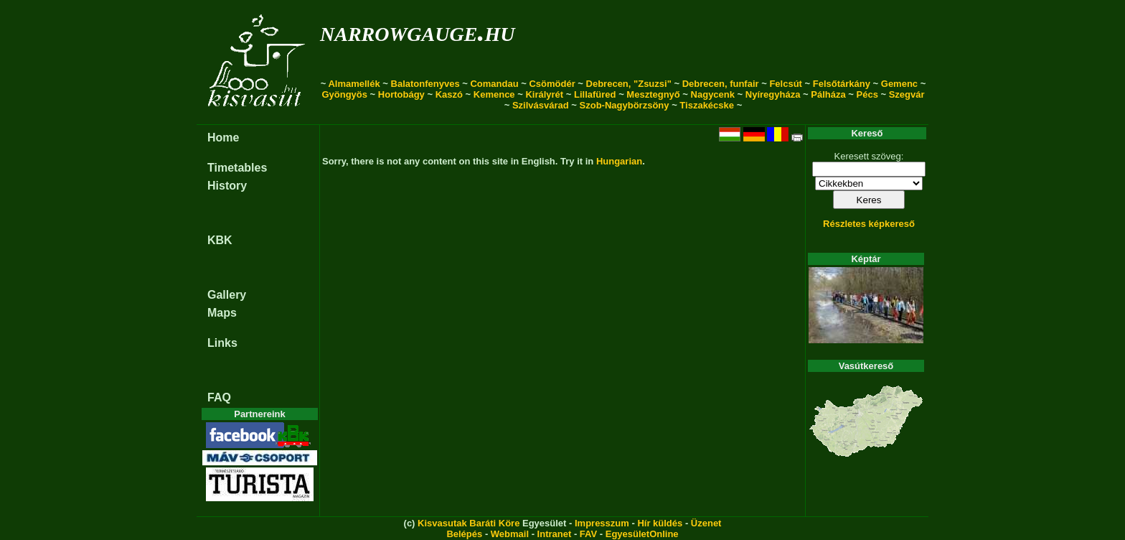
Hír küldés (659, 523)
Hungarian (619, 161)
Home (223, 137)
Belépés (464, 534)
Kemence (494, 94)
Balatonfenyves (425, 83)
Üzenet (706, 523)
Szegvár (907, 94)
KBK (219, 240)
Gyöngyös (344, 94)
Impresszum (602, 523)
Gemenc (899, 83)
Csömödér (552, 83)
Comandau (494, 83)
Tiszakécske (706, 105)
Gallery (226, 295)
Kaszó (449, 94)
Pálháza (828, 94)
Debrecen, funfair (720, 83)
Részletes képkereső (869, 223)
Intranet (554, 534)
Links (222, 343)
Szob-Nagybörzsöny (624, 105)
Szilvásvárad (540, 105)
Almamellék (354, 83)
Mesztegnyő (652, 94)
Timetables (237, 168)
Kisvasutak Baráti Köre (468, 523)
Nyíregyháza (773, 94)
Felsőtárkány (841, 83)
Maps (222, 313)
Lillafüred (595, 94)
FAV (588, 534)
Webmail (510, 534)
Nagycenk (713, 94)
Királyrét (544, 94)
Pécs (867, 94)
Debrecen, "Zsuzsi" (629, 83)
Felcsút (785, 83)
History (227, 186)
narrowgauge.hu (417, 31)
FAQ (219, 397)
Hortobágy (401, 94)
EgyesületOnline (642, 534)
